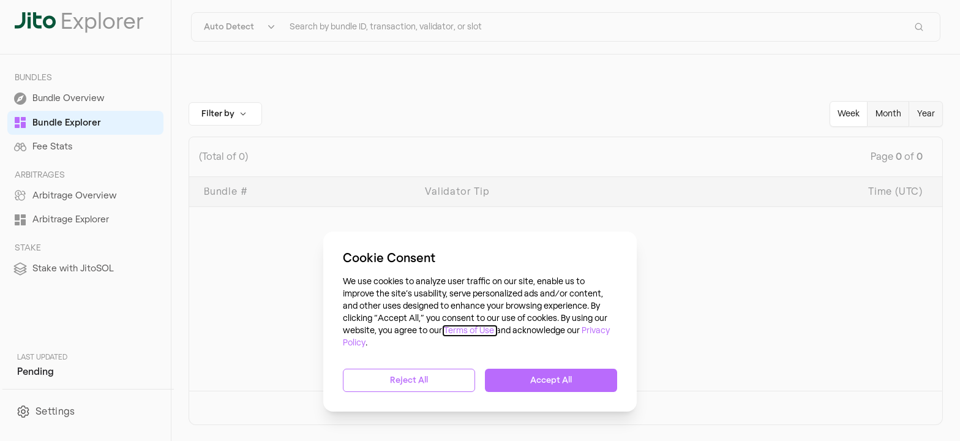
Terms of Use (470, 330)
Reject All (409, 380)
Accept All (551, 380)
